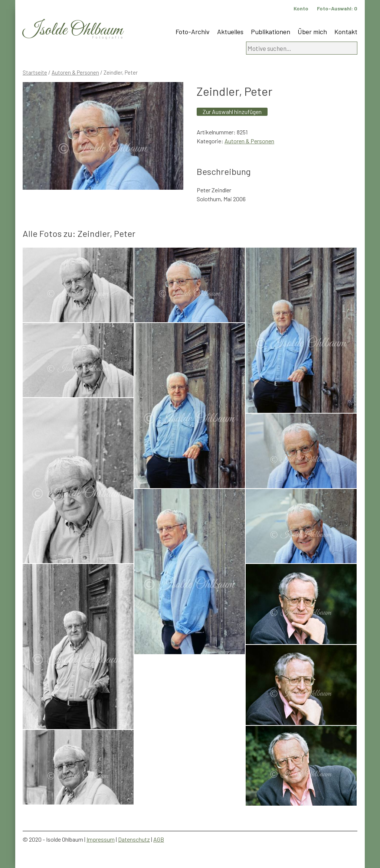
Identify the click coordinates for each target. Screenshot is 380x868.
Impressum (100, 839)
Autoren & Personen (75, 72)
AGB (158, 839)
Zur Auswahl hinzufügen (232, 111)
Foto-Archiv (193, 31)
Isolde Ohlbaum (73, 30)
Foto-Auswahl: (337, 8)
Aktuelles (230, 31)
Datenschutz (134, 839)
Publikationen (270, 31)
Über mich (312, 31)
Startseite (35, 72)
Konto (301, 8)
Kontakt (345, 31)
